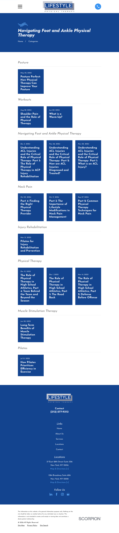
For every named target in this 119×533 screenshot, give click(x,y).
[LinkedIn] (51, 494)
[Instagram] (62, 494)
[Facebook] (56, 494)
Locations (59, 444)
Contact (59, 449)
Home (59, 428)
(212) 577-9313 (59, 411)
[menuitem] (21, 525)
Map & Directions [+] (59, 469)
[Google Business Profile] (68, 494)
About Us (59, 434)
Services (59, 439)
